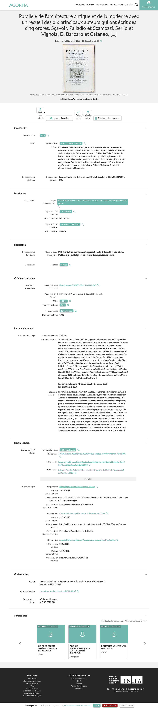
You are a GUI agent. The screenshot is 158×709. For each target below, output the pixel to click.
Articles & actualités (122, 4)
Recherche (102, 4)
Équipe (79, 681)
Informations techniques (32, 678)
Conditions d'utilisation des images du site (79, 99)
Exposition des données (32, 688)
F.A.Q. (32, 683)
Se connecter (148, 7)
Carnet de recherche (79, 683)
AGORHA (14, 4)
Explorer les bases (85, 4)
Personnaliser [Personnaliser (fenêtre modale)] (127, 706)
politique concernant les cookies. (77, 706)
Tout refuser (110, 706)
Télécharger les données (107, 116)
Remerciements (32, 681)
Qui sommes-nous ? (79, 676)
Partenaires (79, 686)
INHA (79, 678)
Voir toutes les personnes (112, 619)
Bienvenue (32, 676)
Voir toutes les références (136, 619)
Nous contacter (32, 686)
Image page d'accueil (32, 691)
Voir (88, 477)
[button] (19, 641)
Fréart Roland (77, 41)
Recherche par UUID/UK (32, 693)
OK (96, 706)
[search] (136, 5)
